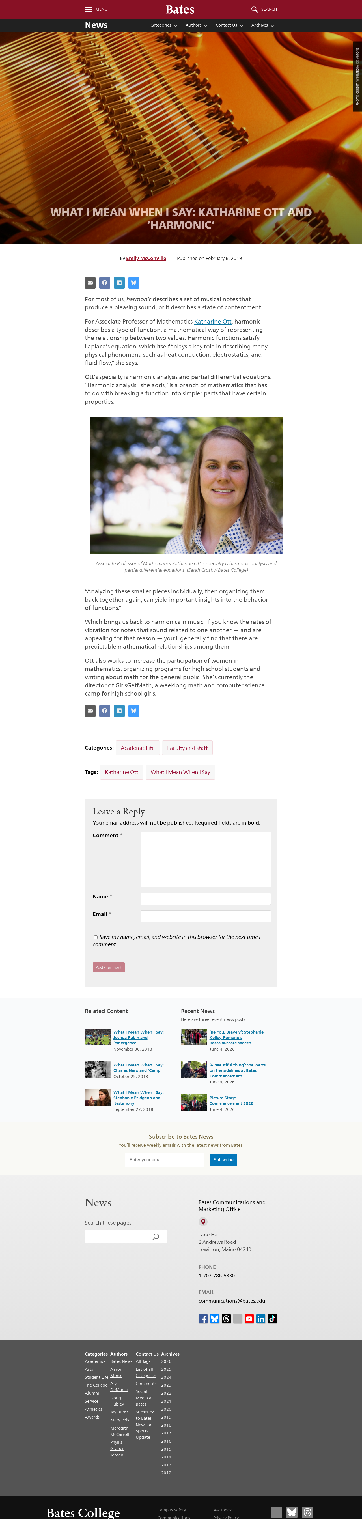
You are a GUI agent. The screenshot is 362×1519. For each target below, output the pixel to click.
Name (103, 896)
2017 (166, 1432)
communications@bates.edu (232, 1301)
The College (96, 1385)
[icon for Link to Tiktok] (272, 1318)
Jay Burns (119, 1412)
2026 (166, 1361)
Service (91, 1401)
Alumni (92, 1393)
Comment (108, 835)
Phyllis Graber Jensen (117, 1448)
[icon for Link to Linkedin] (260, 1318)
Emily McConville (146, 258)
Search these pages (108, 1222)
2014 (166, 1457)
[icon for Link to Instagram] (237, 1318)
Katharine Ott (213, 321)
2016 (166, 1441)
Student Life (96, 1377)
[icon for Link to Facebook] (203, 1318)
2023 (166, 1385)
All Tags (143, 1361)
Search (269, 9)
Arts (89, 1369)
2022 (166, 1393)
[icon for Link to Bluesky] (214, 1318)
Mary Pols (119, 1419)
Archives (259, 25)
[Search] (155, 1236)
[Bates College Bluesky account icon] (292, 1512)
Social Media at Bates (144, 1397)
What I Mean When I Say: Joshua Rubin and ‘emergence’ (138, 1037)
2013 (166, 1464)
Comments (146, 1383)
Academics (95, 1361)
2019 (166, 1417)
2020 (166, 1409)
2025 (166, 1369)
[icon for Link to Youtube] (249, 1318)
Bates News (121, 1361)
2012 (166, 1472)
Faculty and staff (187, 748)
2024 (166, 1377)
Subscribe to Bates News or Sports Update (145, 1425)
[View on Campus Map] (203, 1222)
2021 (166, 1401)
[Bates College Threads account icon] (307, 1512)
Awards (92, 1417)
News (96, 25)
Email (102, 914)
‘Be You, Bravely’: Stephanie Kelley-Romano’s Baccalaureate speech (237, 1037)
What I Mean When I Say (180, 772)
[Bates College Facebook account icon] (276, 1512)
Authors (193, 25)
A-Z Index (222, 1509)
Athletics (93, 1409)
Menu (101, 9)
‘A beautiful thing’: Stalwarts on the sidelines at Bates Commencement (238, 1070)
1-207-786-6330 (217, 1276)
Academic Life (138, 748)
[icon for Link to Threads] (225, 1318)
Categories (160, 25)
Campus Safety (172, 1509)
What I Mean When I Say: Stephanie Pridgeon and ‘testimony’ (138, 1098)
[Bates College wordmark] (180, 9)
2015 (166, 1449)
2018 (166, 1425)
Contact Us (226, 25)
